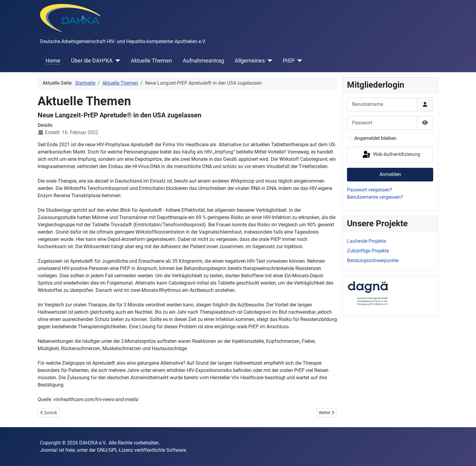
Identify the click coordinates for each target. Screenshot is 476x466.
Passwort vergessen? (369, 190)
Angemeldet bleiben (375, 138)
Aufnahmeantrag (203, 61)
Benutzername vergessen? (375, 197)
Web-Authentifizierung (391, 154)
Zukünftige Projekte (368, 251)
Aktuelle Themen (151, 61)
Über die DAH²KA (92, 61)
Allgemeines (250, 61)
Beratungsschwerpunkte (373, 260)
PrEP (288, 61)
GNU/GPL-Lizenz (115, 450)
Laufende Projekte (366, 241)
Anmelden (390, 174)
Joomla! (49, 450)
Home (53, 61)
